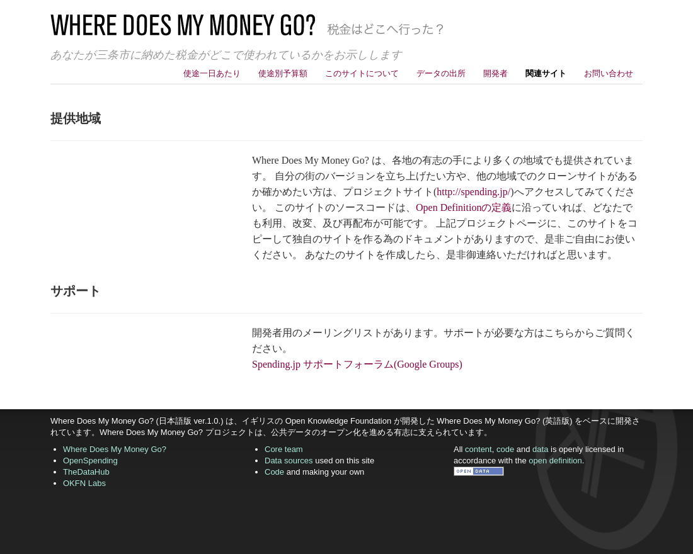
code (505, 449)
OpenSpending (90, 460)
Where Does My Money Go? (114, 449)
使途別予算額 (282, 73)
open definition (555, 460)
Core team (284, 449)
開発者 (495, 73)
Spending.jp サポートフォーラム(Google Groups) (357, 364)
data (540, 449)
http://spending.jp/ (473, 191)
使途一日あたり (212, 73)
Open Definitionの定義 (464, 207)
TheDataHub (86, 472)
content (478, 449)
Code (274, 472)
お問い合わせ (608, 73)
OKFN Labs (84, 483)
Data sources (289, 460)
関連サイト (545, 73)
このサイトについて (362, 73)
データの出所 (441, 73)
